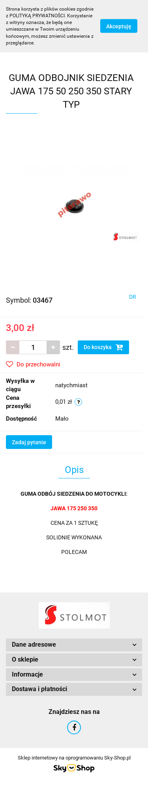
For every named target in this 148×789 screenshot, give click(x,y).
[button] (74, 644)
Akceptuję (118, 26)
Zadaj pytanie (29, 442)
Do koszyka (103, 347)
